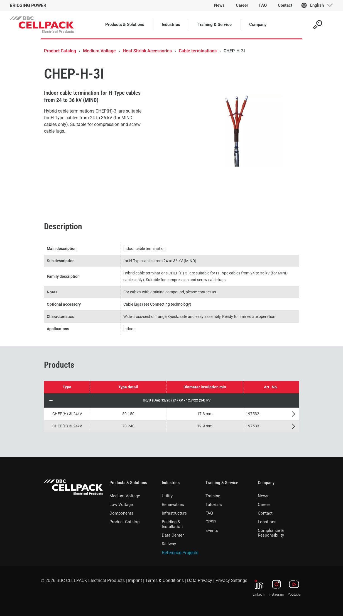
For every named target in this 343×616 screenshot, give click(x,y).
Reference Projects (180, 552)
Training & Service (221, 482)
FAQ (209, 513)
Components (121, 513)
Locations (267, 521)
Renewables (173, 504)
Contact (265, 513)
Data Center (173, 535)
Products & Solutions (128, 482)
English (317, 5)
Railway (169, 543)
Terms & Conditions (164, 580)
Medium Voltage (99, 50)
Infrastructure (174, 513)
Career (264, 504)
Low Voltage (121, 504)
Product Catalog (60, 50)
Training (212, 495)
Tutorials (213, 504)
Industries (171, 482)
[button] (171, 400)
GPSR (210, 521)
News (263, 495)
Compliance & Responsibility (271, 533)
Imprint (135, 580)
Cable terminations (198, 50)
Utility (167, 495)
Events (211, 530)
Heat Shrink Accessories (147, 50)
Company (266, 482)
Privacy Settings (231, 580)
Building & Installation (172, 524)
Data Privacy (199, 580)
